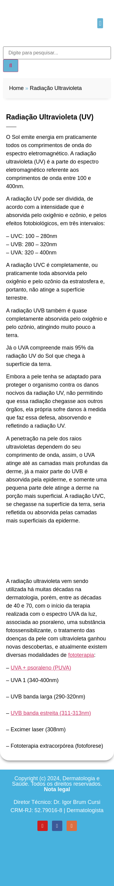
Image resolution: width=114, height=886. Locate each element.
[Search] (10, 65)
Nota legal (57, 789)
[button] (100, 23)
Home (16, 88)
